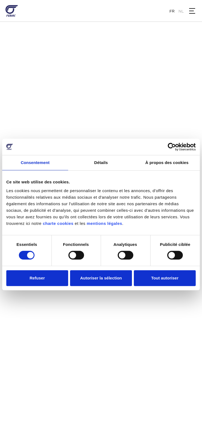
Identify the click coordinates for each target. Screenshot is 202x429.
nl (181, 11)
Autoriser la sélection (101, 278)
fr (172, 11)
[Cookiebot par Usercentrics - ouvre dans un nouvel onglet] (172, 147)
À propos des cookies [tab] (167, 162)
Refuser (37, 278)
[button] (192, 11)
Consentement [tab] (35, 162)
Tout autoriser (164, 278)
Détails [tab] (101, 162)
